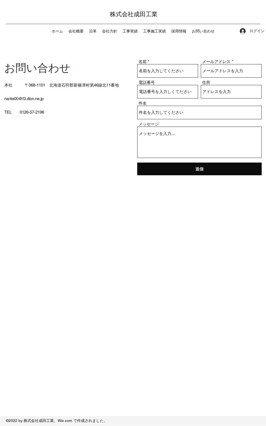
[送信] (199, 169)
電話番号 (147, 82)
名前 (143, 62)
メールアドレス (216, 62)
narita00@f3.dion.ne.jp (24, 98)
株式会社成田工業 (133, 14)
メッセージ (149, 124)
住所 (206, 82)
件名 (143, 103)
